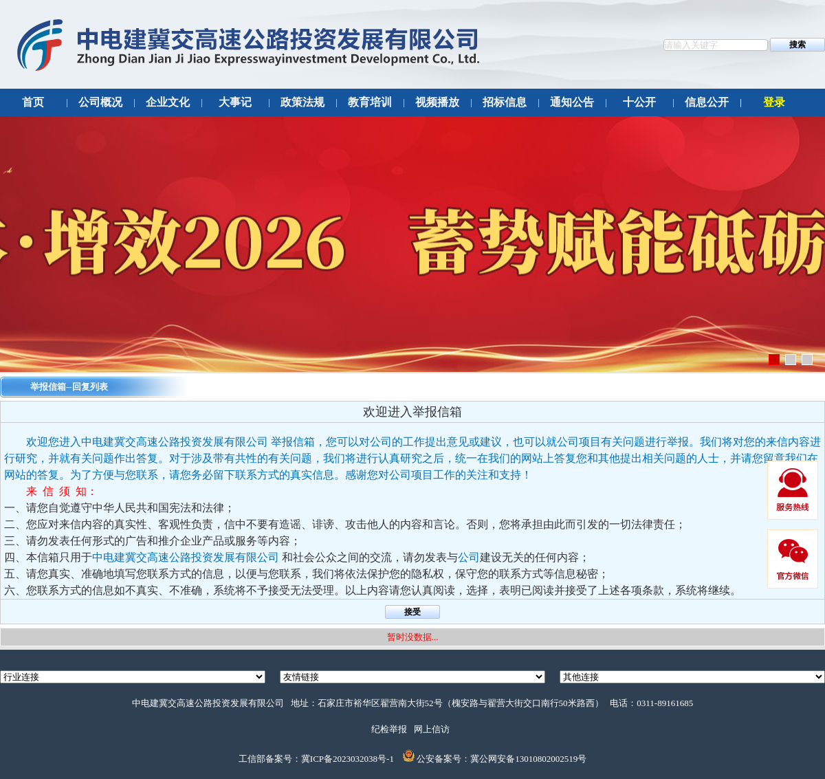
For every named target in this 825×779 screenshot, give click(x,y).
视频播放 (437, 102)
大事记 (235, 102)
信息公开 (707, 102)
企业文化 (168, 102)
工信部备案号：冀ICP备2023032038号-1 (316, 759)
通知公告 (572, 102)
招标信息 (505, 102)
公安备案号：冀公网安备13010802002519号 (501, 759)
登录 (774, 102)
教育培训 (370, 102)
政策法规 (302, 102)
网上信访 (432, 729)
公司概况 (100, 102)
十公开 (639, 102)
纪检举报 (389, 729)
